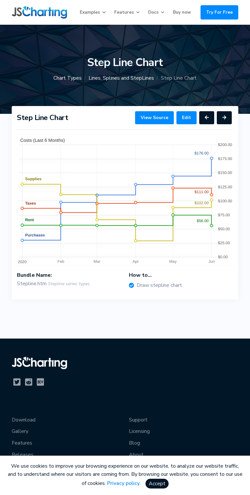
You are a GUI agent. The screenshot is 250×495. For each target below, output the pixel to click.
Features (124, 12)
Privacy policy (123, 483)
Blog (134, 443)
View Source (154, 117)
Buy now (182, 12)
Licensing (139, 431)
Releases (23, 454)
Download (23, 419)
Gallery (20, 431)
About (136, 454)
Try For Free (219, 12)
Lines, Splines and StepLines (121, 78)
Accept (157, 483)
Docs (153, 12)
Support (138, 419)
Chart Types (67, 78)
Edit (186, 117)
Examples (90, 12)
